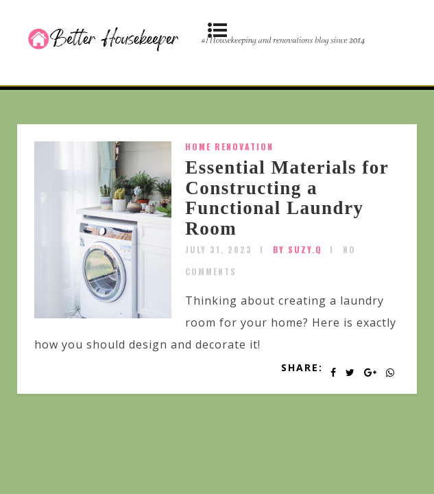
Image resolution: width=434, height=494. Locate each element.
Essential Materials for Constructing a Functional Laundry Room (286, 198)
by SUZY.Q (297, 249)
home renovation (229, 146)
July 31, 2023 (218, 249)
